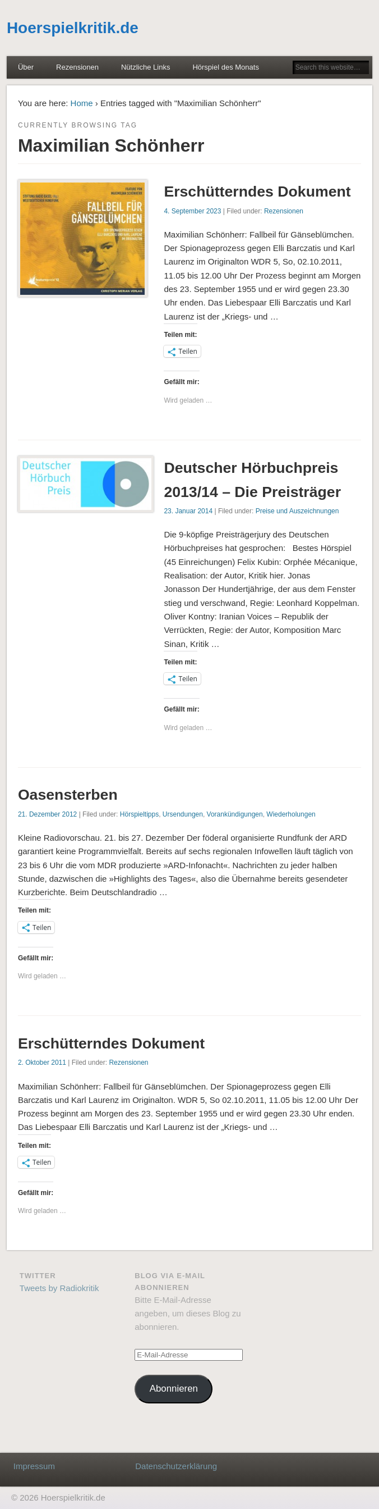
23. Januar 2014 (188, 511)
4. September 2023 (192, 211)
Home (82, 103)
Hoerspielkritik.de (72, 28)
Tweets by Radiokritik (59, 1288)
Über (26, 67)
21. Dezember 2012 (47, 814)
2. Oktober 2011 (42, 1062)
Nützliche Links (145, 67)
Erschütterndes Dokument (257, 191)
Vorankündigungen (235, 814)
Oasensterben (68, 794)
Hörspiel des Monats (225, 67)
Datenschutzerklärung (176, 1466)
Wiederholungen (290, 814)
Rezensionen (77, 67)
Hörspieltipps (139, 814)
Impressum (34, 1466)
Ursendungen (183, 814)
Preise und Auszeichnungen (297, 511)
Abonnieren (174, 1388)
